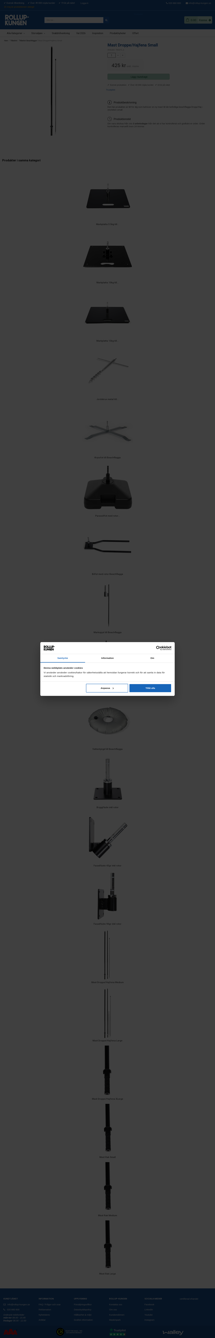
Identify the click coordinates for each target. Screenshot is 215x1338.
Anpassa (107, 688)
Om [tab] (152, 658)
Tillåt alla (150, 688)
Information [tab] (107, 658)
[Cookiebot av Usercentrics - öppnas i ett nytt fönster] (158, 648)
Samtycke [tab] (62, 658)
